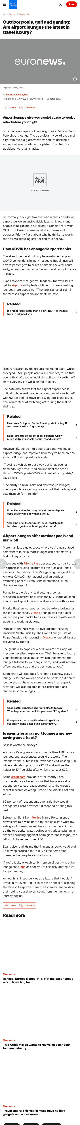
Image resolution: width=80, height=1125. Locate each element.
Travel (12, 14)
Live (71, 4)
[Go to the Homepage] (13, 4)
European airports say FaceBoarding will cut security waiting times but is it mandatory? (33, 722)
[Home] (4, 14)
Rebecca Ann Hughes (17, 94)
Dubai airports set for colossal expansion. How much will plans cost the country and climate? (35, 437)
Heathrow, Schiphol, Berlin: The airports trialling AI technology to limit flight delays (37, 425)
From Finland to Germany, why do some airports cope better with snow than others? (35, 512)
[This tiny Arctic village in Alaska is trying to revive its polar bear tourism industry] (40, 1046)
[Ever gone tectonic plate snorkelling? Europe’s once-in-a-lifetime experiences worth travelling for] (40, 980)
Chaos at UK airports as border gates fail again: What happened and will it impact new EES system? (37, 709)
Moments (24, 14)
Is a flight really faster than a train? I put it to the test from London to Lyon (37, 312)
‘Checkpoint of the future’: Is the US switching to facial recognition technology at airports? (35, 524)
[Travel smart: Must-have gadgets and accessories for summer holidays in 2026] (40, 1112)
